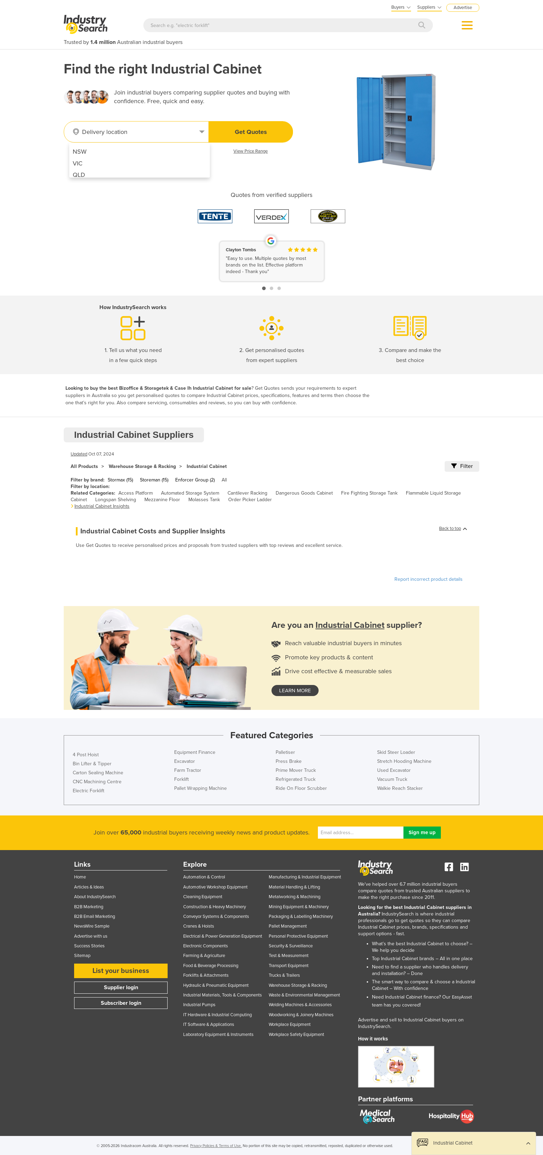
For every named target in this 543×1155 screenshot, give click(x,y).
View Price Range (250, 151)
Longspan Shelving (115, 500)
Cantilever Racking (247, 493)
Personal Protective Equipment (298, 936)
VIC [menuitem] (77, 163)
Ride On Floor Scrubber (301, 788)
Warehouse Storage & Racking (142, 466)
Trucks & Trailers (284, 975)
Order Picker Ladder (250, 500)
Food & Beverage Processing (210, 965)
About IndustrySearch (95, 897)
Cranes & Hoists (198, 926)
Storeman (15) (154, 480)
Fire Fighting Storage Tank (369, 493)
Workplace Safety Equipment (296, 1034)
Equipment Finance (194, 752)
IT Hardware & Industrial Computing (217, 1015)
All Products (84, 466)
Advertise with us (90, 936)
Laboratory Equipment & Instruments (218, 1034)
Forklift (181, 779)
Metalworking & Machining (294, 897)
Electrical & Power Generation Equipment (222, 936)
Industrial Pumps (199, 1005)
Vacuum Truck (392, 779)
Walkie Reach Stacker (400, 788)
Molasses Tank (204, 500)
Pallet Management (288, 926)
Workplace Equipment (290, 1024)
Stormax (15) (120, 480)
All (224, 480)
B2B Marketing (88, 907)
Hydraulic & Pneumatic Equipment (216, 985)
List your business (120, 971)
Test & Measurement (289, 955)
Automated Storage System (190, 493)
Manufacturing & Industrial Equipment (305, 877)
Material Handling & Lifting (294, 887)
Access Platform (135, 493)
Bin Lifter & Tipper (92, 764)
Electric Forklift (88, 791)
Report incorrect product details (428, 579)
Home (80, 877)
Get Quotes (251, 132)
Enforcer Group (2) (195, 480)
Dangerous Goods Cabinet (304, 493)
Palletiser (285, 752)
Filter (462, 466)
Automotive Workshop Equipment (215, 887)
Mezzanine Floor (162, 500)
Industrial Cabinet (207, 466)
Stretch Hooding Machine (404, 761)
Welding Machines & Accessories (300, 1005)
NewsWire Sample (91, 926)
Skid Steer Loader (396, 752)
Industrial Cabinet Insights (102, 506)
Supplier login (121, 987)
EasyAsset (462, 997)
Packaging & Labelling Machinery (301, 916)
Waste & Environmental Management (304, 995)
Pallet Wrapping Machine (200, 788)
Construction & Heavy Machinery (214, 907)
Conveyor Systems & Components (216, 916)
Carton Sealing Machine (98, 773)
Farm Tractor (187, 770)
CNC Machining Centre (97, 782)
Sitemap (82, 955)
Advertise (463, 7)
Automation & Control (204, 877)
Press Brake (289, 761)
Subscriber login (121, 1003)
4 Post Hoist (86, 755)
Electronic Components (205, 946)
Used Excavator (394, 770)
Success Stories (89, 946)
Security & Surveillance (291, 946)
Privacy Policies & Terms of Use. (216, 1146)
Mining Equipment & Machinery (299, 907)
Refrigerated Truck (295, 779)
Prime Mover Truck (296, 770)
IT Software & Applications (208, 1024)
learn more (295, 690)
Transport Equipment (289, 965)
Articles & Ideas (89, 887)
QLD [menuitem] (79, 175)
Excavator (184, 761)
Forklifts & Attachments (206, 975)
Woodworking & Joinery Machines (301, 1015)
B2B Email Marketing (94, 916)
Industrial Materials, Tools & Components (222, 995)
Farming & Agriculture (204, 955)
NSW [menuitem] (80, 151)
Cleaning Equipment (202, 897)
